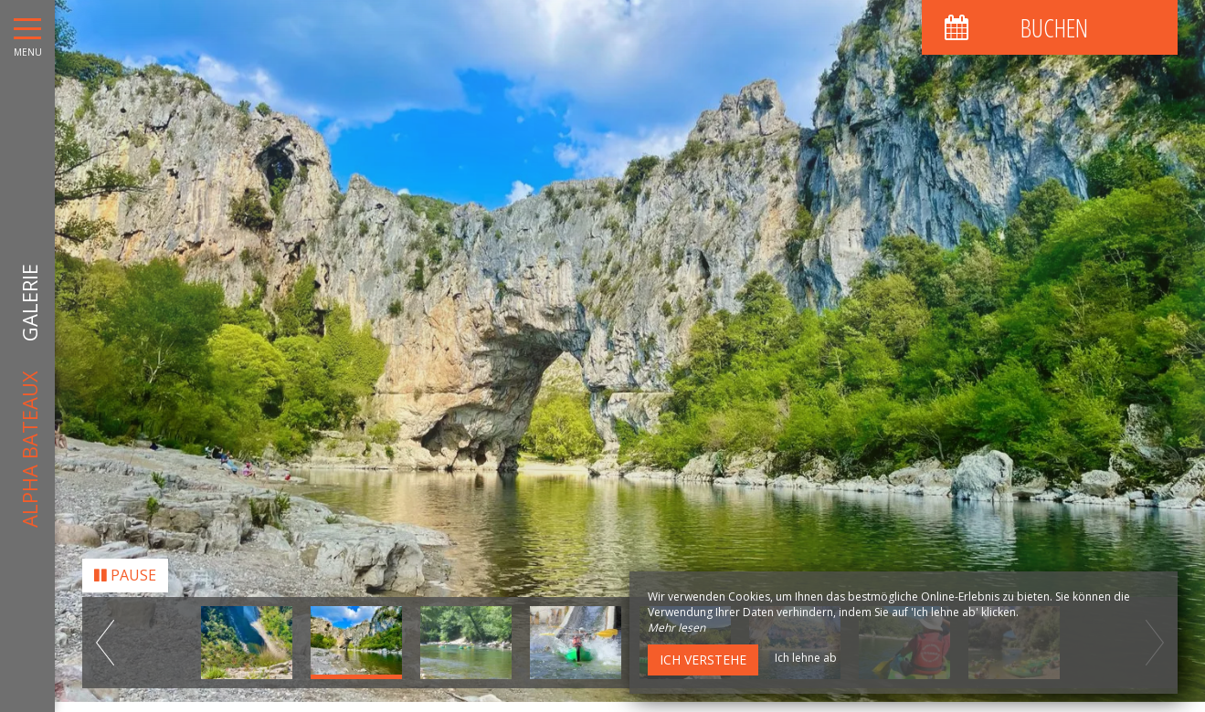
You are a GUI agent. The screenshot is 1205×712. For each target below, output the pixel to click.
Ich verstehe (703, 659)
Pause (125, 570)
